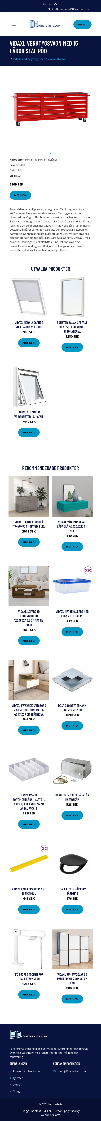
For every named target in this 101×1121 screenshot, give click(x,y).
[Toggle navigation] (14, 24)
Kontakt (36, 1111)
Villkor (47, 1111)
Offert (82, 24)
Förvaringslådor (47, 159)
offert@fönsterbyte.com (77, 9)
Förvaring (31, 159)
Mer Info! (20, 195)
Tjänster (18, 1078)
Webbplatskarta (50, 1115)
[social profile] (55, 4)
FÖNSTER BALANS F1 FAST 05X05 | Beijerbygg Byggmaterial (72, 326)
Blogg (16, 1091)
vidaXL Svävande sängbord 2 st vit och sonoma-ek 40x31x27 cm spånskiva (29, 709)
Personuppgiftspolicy (67, 1111)
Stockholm (57, 9)
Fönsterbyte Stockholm (26, 1071)
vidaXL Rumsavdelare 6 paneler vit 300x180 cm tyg (72, 978)
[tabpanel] (51, 109)
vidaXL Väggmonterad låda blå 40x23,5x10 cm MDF (72, 526)
